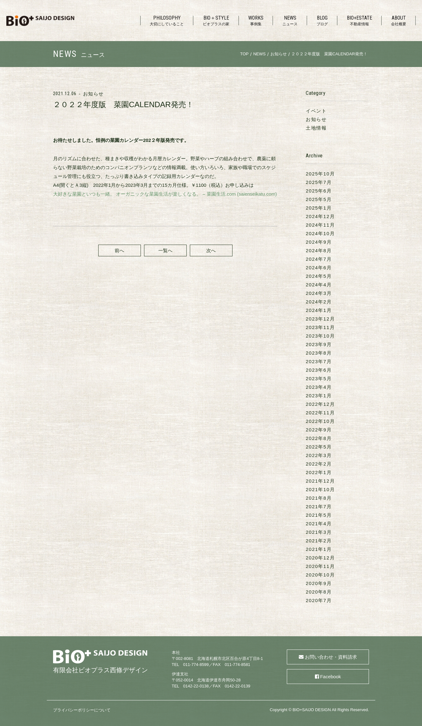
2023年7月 (319, 361)
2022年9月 (319, 429)
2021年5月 (319, 515)
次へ (211, 250)
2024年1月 (319, 310)
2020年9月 (319, 583)
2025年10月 (320, 173)
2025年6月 (319, 190)
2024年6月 (319, 267)
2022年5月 (319, 446)
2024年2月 (319, 301)
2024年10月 (320, 233)
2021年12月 (320, 481)
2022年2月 (319, 464)
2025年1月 (319, 207)
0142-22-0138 (196, 686)
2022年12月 (320, 404)
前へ (119, 250)
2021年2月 (319, 540)
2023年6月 (319, 370)
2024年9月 (319, 242)
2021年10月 (320, 489)
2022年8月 (319, 438)
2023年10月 (320, 336)
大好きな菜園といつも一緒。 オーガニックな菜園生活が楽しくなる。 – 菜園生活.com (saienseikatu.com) (165, 194)
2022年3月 (319, 455)
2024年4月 (319, 284)
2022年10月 (320, 421)
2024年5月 (319, 276)
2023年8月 (319, 353)
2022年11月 (320, 412)
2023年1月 (319, 395)
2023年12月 (320, 318)
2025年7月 (319, 182)
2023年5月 (319, 378)
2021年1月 (319, 549)
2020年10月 (320, 574)
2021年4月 (319, 523)
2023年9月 (319, 344)
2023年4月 (319, 387)
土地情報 (316, 128)
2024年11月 (320, 225)
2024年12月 (320, 216)
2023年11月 (320, 327)
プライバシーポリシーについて (82, 710)
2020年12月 (320, 557)
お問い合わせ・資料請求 (331, 657)
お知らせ (93, 93)
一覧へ (165, 250)
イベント (316, 110)
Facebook (330, 676)
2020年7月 (319, 600)
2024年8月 (319, 250)
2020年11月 (320, 566)
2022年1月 (319, 472)
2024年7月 (319, 259)
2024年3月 (319, 293)
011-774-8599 (196, 664)
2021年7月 (319, 506)
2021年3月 (319, 532)
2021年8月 (319, 498)
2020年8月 (319, 592)
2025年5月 (319, 199)
